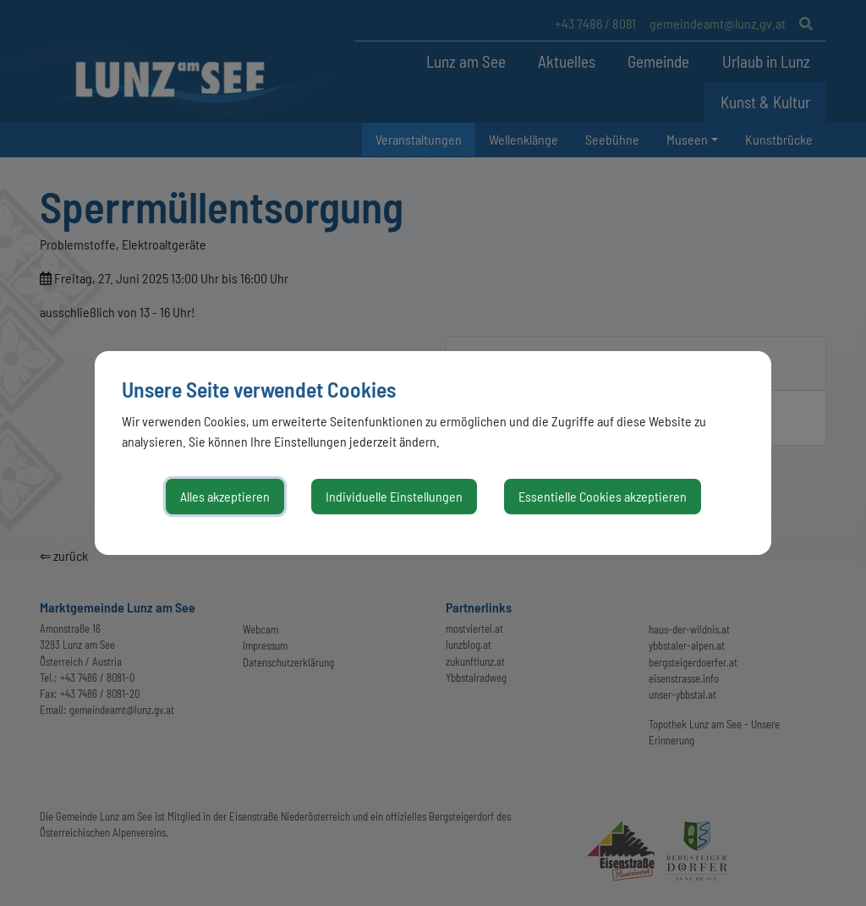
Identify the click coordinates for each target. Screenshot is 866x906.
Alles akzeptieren (225, 496)
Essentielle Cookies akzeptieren (602, 496)
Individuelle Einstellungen (394, 496)
